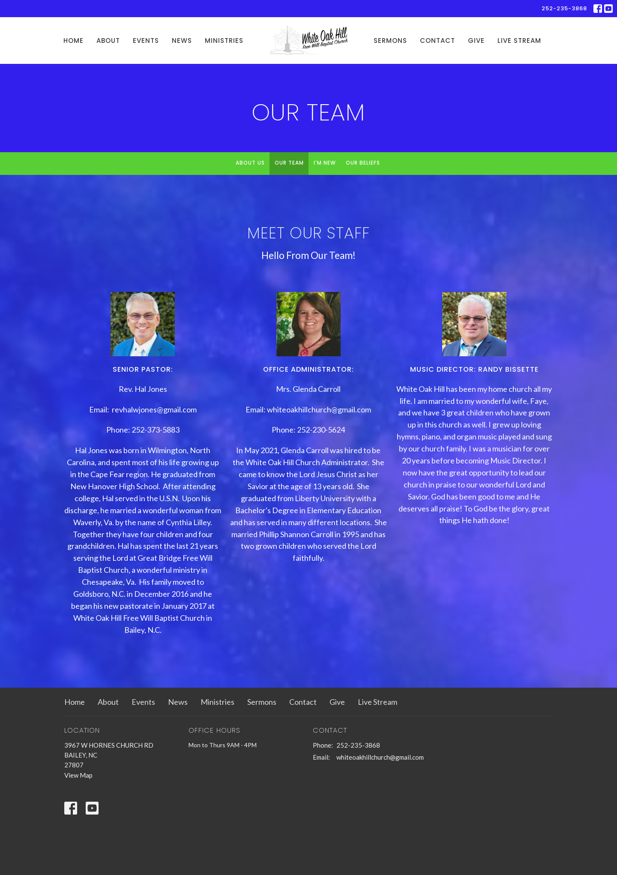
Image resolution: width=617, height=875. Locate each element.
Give (476, 40)
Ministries (224, 40)
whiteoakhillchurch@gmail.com (380, 757)
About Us (250, 162)
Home (73, 40)
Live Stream (519, 40)
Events (146, 40)
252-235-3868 (564, 8)
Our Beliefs (363, 162)
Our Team (289, 162)
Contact (437, 40)
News (182, 40)
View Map (78, 775)
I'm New (325, 162)
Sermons (390, 40)
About (108, 40)
